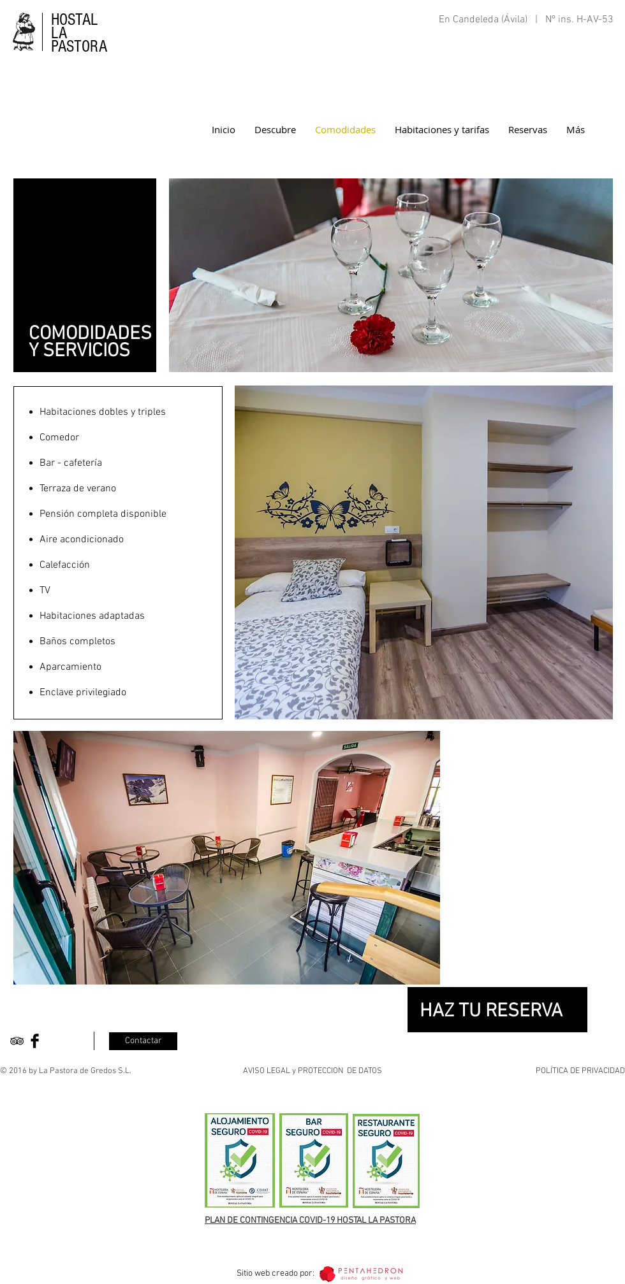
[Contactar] (143, 1041)
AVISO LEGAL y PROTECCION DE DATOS (312, 1071)
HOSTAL (74, 19)
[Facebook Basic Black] (34, 1041)
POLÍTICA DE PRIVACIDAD (580, 1071)
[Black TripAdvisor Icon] (17, 1041)
